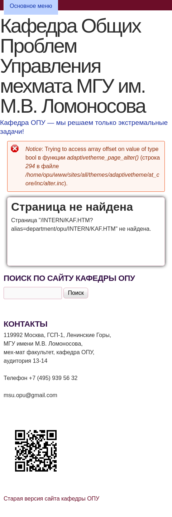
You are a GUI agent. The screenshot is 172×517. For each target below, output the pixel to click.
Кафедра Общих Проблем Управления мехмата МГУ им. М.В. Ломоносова (72, 65)
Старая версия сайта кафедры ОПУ (51, 499)
